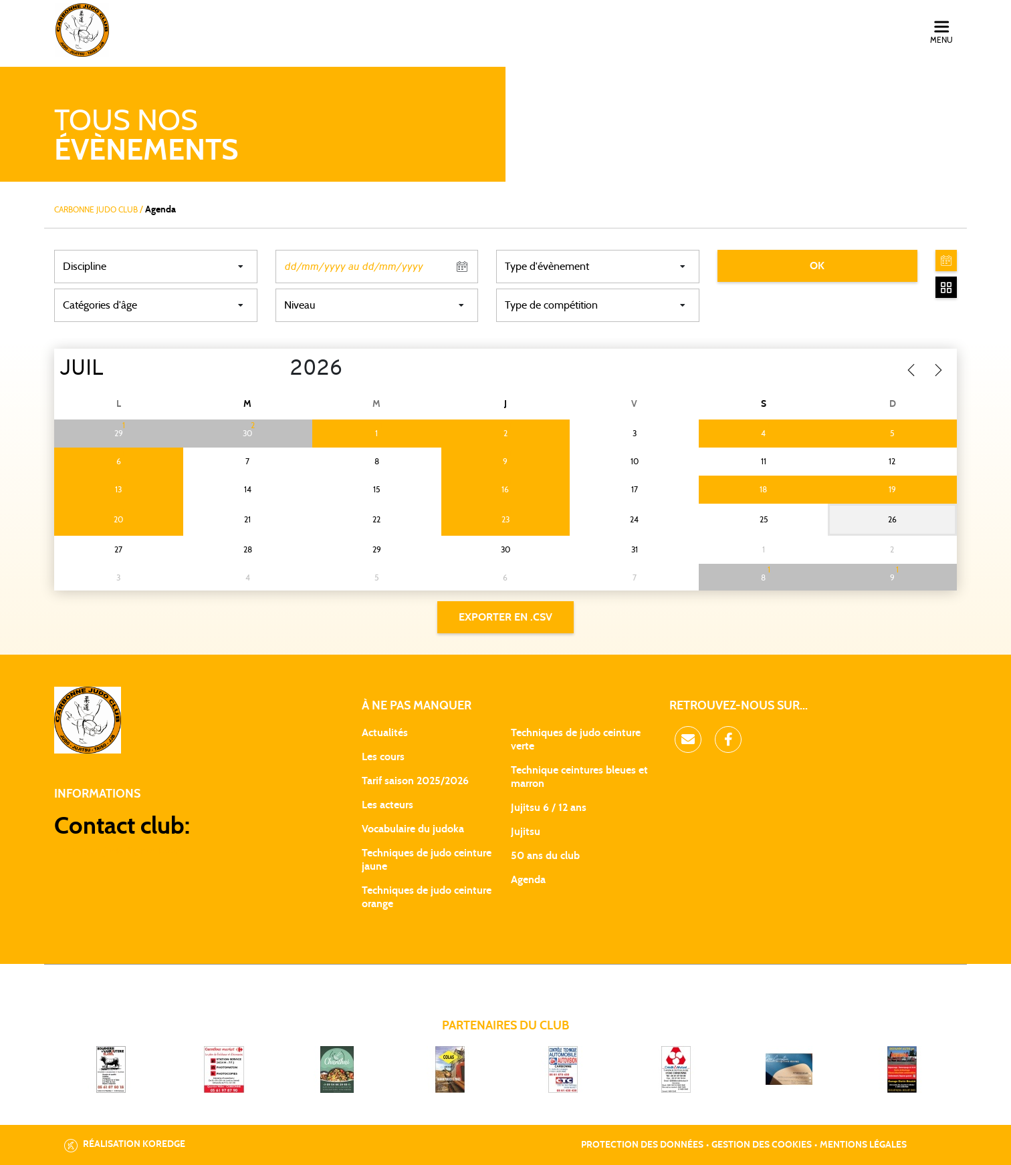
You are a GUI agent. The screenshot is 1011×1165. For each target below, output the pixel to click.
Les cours (383, 757)
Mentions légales (863, 1145)
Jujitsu (525, 831)
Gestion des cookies (761, 1145)
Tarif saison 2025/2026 (415, 781)
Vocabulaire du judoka (413, 829)
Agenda (528, 879)
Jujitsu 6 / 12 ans (548, 807)
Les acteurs (387, 805)
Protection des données (642, 1145)
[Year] (279, 369)
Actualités (385, 732)
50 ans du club (545, 855)
